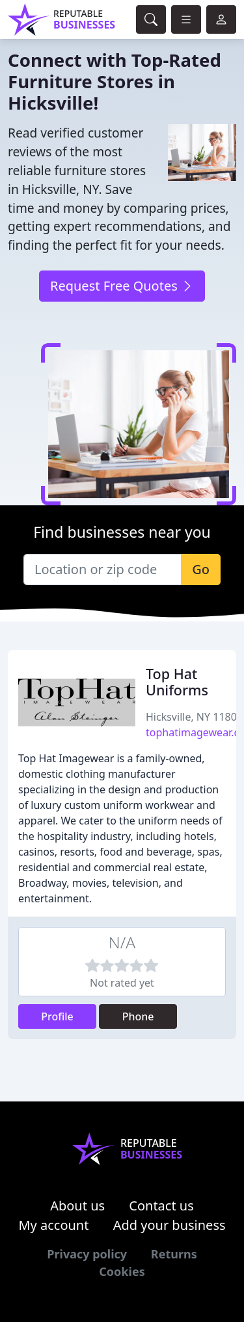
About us (77, 1205)
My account (53, 1225)
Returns (174, 1254)
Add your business (169, 1225)
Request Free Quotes (122, 285)
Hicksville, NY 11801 (194, 717)
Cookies (121, 1271)
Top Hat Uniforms (177, 682)
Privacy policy (87, 1254)
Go (201, 569)
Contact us (161, 1205)
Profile (57, 1016)
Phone (138, 1016)
